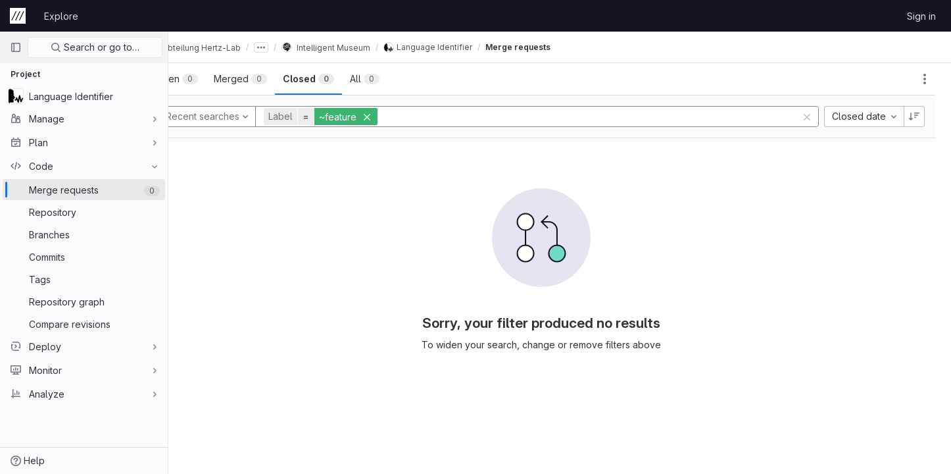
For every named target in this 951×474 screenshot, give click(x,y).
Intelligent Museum (362, 47)
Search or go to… (95, 47)
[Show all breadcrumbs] (298, 47)
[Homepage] (17, 15)
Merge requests (554, 47)
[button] (359, 116)
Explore (61, 16)
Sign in (921, 16)
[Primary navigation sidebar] (15, 47)
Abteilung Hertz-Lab (231, 47)
